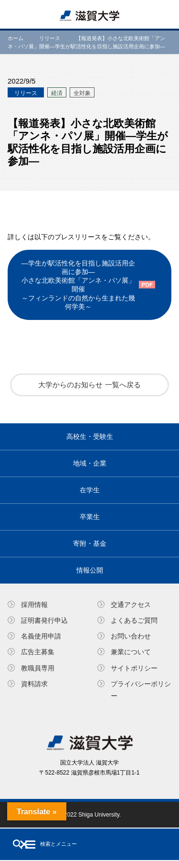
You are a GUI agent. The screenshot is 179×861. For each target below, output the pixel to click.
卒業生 (90, 517)
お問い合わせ (131, 636)
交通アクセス (131, 604)
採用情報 (34, 604)
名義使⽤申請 (41, 636)
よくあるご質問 (134, 620)
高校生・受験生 (89, 436)
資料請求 (34, 684)
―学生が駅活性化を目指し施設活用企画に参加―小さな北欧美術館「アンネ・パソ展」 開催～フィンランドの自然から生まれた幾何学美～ (78, 284)
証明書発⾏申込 (44, 620)
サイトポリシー (134, 668)
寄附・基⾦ (89, 543)
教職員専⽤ (37, 668)
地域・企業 (89, 463)
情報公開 (89, 570)
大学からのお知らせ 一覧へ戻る (89, 385)
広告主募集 (37, 652)
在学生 (90, 490)
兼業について (131, 652)
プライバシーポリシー (141, 690)
